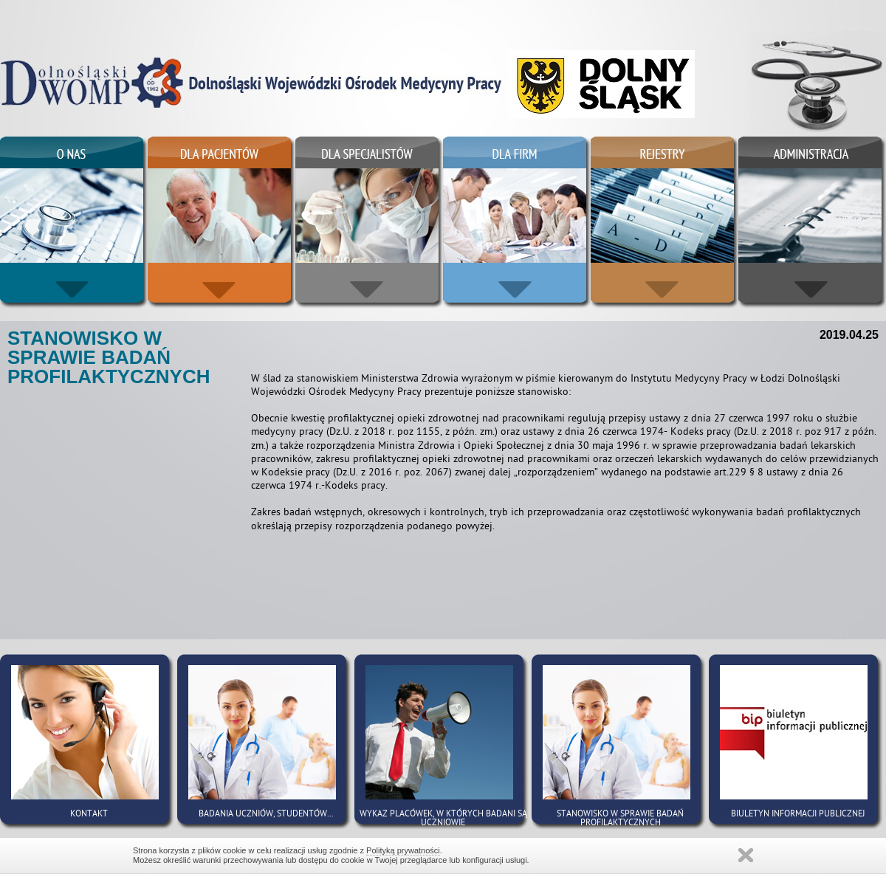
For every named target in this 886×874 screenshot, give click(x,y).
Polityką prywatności (403, 850)
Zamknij (745, 855)
